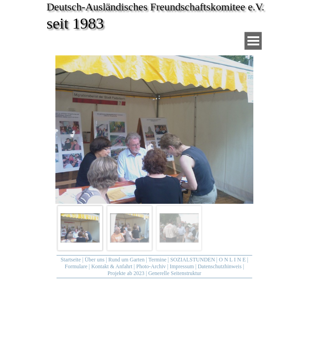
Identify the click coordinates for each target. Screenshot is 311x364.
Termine (157, 259)
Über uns (94, 259)
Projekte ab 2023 (126, 273)
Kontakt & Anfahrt (112, 266)
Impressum (182, 266)
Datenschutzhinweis (219, 266)
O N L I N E (232, 259)
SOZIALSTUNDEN (192, 259)
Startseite (70, 259)
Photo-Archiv (151, 266)
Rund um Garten (127, 259)
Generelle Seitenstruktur (174, 273)
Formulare (76, 266)
